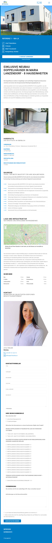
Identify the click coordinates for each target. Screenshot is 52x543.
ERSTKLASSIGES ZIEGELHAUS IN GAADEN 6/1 (18, 465)
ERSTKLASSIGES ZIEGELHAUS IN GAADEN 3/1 (18, 453)
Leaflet (39, 244)
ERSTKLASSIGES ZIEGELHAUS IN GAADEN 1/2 (18, 447)
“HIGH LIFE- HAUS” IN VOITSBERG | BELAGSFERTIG (20, 434)
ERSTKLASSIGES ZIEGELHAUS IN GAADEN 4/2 (18, 458)
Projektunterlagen (11, 421)
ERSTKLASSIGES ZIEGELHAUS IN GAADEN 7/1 (18, 469)
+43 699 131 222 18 (10, 353)
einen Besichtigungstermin (13, 419)
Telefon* (8, 383)
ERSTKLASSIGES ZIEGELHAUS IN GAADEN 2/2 (18, 451)
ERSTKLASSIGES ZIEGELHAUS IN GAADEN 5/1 (18, 460)
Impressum (7, 529)
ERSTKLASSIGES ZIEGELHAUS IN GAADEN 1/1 (18, 444)
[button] (23, 131)
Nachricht (8, 395)
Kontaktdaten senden (12, 521)
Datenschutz (8, 532)
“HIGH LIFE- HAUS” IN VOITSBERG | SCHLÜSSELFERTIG (21, 436)
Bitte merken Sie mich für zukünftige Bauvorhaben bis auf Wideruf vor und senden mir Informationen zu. (25, 515)
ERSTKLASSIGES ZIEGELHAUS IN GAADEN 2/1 (18, 449)
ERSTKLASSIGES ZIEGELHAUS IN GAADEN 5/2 (18, 463)
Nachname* (8, 377)
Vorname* (8, 371)
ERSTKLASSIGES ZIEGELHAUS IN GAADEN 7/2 (18, 472)
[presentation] (5, 122)
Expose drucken (26, 59)
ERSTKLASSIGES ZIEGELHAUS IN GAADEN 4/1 (18, 456)
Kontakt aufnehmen (26, 56)
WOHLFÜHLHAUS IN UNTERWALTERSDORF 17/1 (19, 480)
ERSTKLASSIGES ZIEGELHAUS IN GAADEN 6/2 (18, 467)
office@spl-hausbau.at (10, 355)
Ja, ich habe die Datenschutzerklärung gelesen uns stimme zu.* (20, 512)
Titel (7, 366)
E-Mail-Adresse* (9, 389)
